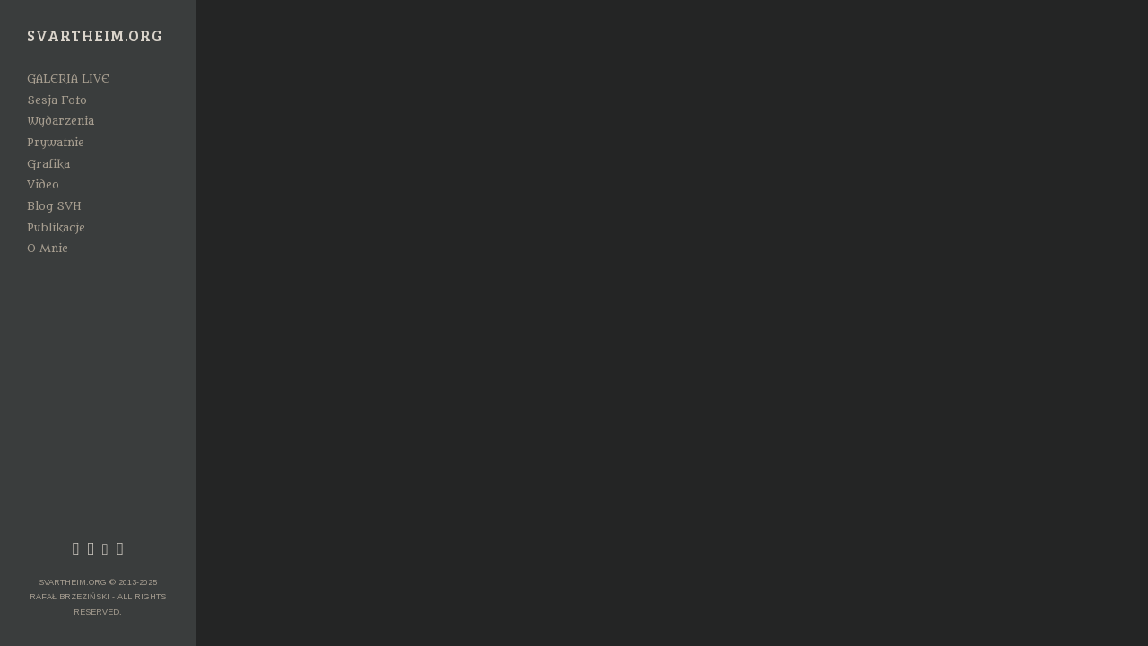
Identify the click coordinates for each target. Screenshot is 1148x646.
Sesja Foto (57, 100)
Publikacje (56, 228)
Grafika (48, 164)
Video (43, 185)
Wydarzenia (60, 121)
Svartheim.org (95, 36)
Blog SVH (54, 206)
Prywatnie (55, 142)
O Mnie (47, 248)
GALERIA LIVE (68, 79)
